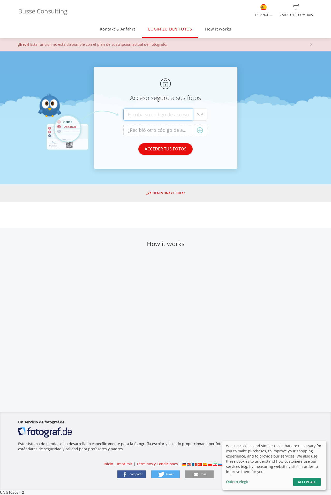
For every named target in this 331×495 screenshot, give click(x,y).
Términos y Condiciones (157, 463)
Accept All (307, 482)
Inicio (108, 463)
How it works (218, 29)
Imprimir (124, 463)
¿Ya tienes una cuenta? (165, 193)
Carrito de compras (296, 10)
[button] (131, 474)
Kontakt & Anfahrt (117, 29)
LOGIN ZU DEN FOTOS (170, 29)
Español (263, 10)
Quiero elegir (237, 481)
